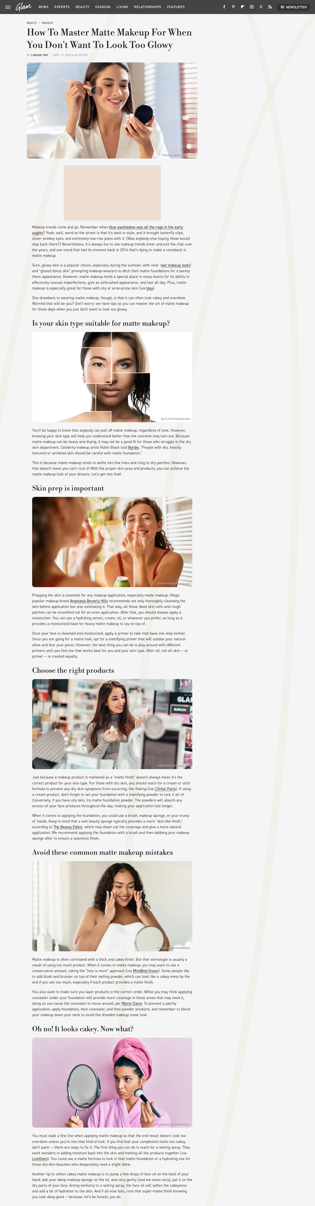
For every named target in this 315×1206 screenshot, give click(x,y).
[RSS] (270, 8)
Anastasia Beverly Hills (89, 601)
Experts (62, 7)
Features (176, 7)
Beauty (82, 7)
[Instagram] (251, 8)
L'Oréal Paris (165, 788)
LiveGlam (39, 1158)
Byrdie (133, 447)
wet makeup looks (176, 265)
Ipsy (149, 288)
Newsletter (293, 7)
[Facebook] (224, 8)
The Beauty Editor (67, 827)
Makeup (47, 23)
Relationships (147, 7)
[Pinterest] (233, 8)
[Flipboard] (242, 8)
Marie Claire (132, 1003)
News (43, 7)
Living (122, 7)
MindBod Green (145, 970)
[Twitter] (261, 8)
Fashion (102, 7)
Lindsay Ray (39, 55)
